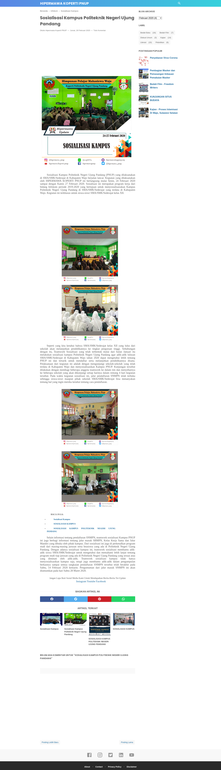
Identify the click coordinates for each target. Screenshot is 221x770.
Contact (99, 767)
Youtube (91, 581)
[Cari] (179, 4)
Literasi (143, 42)
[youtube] (131, 757)
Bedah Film (164, 33)
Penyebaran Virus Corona (163, 58)
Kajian (162, 38)
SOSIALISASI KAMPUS (65, 524)
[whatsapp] (123, 599)
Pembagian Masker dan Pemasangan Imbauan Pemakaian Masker (162, 74)
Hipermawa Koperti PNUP (64, 3)
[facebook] (52, 599)
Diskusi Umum (146, 38)
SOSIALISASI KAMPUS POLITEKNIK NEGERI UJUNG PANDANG (81, 529)
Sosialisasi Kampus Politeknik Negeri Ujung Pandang (75, 632)
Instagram (81, 581)
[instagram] (100, 757)
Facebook (101, 581)
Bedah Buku (145, 33)
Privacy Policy (114, 767)
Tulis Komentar (99, 30)
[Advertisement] (87, 54)
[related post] (51, 619)
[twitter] (76, 599)
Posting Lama (127, 742)
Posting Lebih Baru (50, 742)
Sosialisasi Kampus (62, 519)
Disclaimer (132, 767)
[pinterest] (99, 599)
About (87, 767)
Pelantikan (160, 42)
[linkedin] (121, 757)
